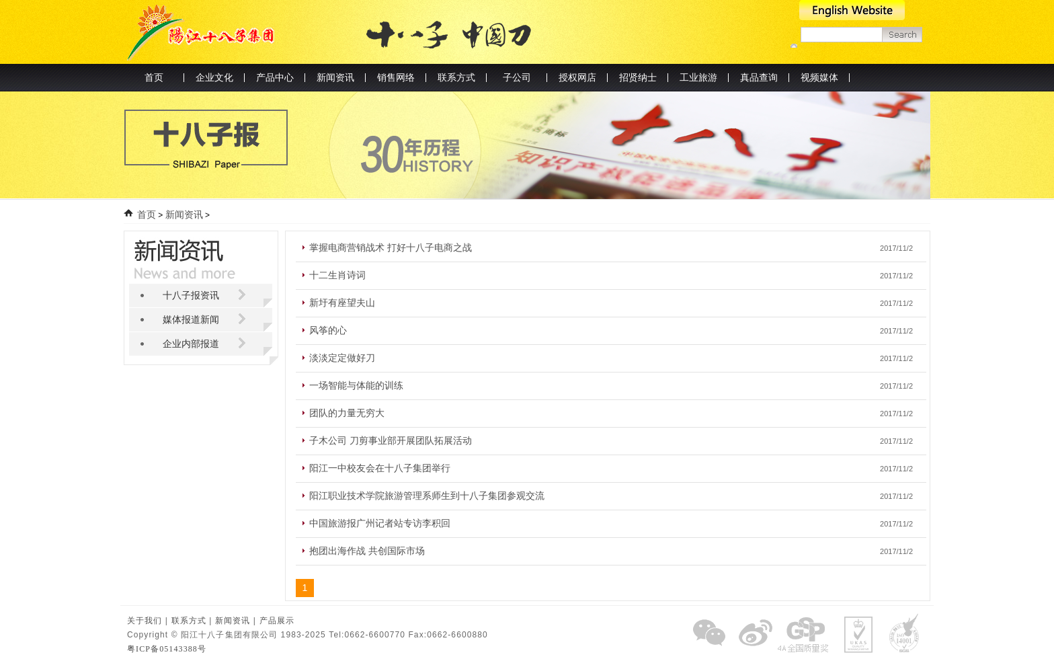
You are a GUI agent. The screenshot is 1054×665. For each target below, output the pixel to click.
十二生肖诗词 (337, 275)
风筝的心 (328, 330)
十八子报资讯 (191, 295)
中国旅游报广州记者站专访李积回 (379, 523)
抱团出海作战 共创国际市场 (367, 551)
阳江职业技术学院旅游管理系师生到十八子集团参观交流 (426, 496)
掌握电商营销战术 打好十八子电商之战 (390, 248)
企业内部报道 (191, 344)
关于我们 (144, 620)
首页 (154, 78)
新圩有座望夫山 (342, 303)
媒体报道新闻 (191, 320)
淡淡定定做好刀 (342, 358)
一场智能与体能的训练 (356, 386)
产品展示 (276, 620)
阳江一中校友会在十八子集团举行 (379, 468)
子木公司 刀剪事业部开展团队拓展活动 (390, 441)
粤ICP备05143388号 (166, 649)
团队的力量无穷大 (346, 413)
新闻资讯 (184, 215)
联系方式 (188, 620)
